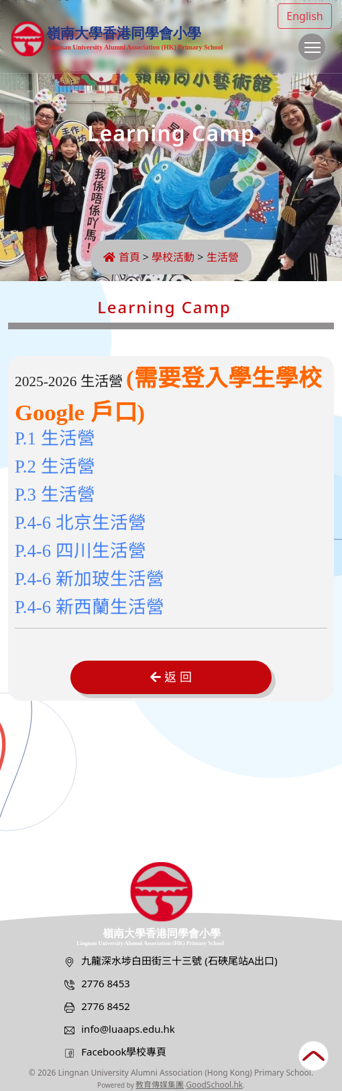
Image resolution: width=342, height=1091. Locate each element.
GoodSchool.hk (214, 1084)
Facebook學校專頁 (123, 1051)
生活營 (223, 257)
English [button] (304, 16)
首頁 (121, 257)
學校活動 (173, 257)
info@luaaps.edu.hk (128, 1028)
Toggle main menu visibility (314, 53)
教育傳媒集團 (159, 1084)
